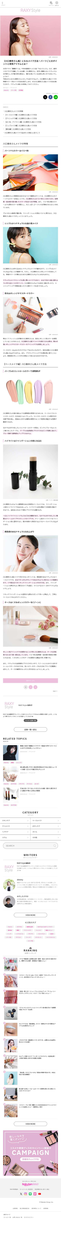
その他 (34, 837)
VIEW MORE (30, 915)
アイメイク (13, 87)
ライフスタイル (50, 937)
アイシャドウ (27, 930)
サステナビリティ (29, 1217)
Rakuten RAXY (11, 4)
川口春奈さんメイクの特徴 (14, 111)
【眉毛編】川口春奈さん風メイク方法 (18, 129)
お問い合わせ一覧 (17, 1217)
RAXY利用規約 (14, 1189)
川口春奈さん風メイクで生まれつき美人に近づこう (22, 133)
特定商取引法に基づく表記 (42, 1189)
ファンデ (28, 937)
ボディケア (36, 826)
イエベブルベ (41, 934)
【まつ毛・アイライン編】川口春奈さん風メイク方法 (23, 122)
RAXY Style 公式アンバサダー (45, 927)
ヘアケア (5, 832)
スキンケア (6, 820)
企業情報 (15, 1208)
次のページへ (30, 681)
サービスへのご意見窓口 (26, 1189)
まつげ (37, 784)
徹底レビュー (49, 930)
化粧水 (52, 934)
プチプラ (21, 784)
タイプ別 (30, 941)
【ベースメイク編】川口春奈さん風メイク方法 (21, 115)
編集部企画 (30, 927)
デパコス (29, 784)
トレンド (19, 762)
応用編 (21, 90)
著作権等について (36, 1208)
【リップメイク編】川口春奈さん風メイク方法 (21, 125)
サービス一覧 (7, 1217)
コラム (4, 837)
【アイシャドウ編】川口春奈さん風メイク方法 (21, 118)
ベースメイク (37, 820)
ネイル (34, 832)
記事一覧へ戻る (30, 729)
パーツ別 (13, 90)
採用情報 (45, 1208)
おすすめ (13, 784)
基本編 (10, 930)
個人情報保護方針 (24, 1208)
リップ (9, 934)
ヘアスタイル (19, 934)
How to (6, 90)
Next (55, 691)
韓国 (12, 762)
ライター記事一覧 (30, 720)
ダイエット (38, 937)
